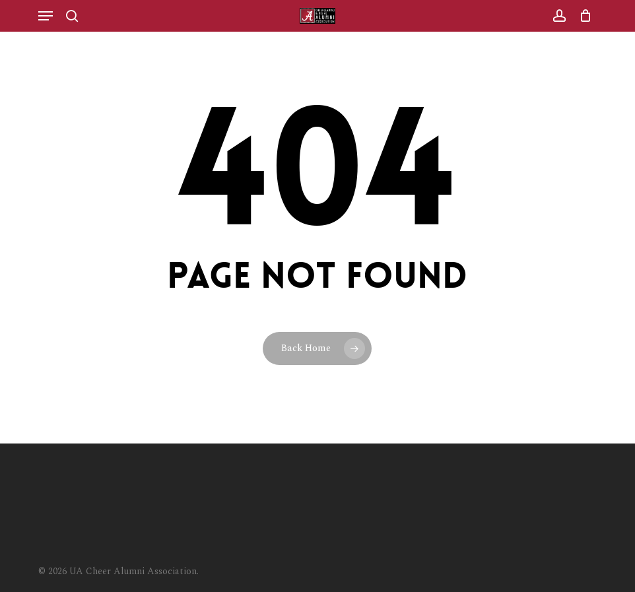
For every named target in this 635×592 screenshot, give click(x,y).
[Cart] (581, 16)
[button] (45, 15)
